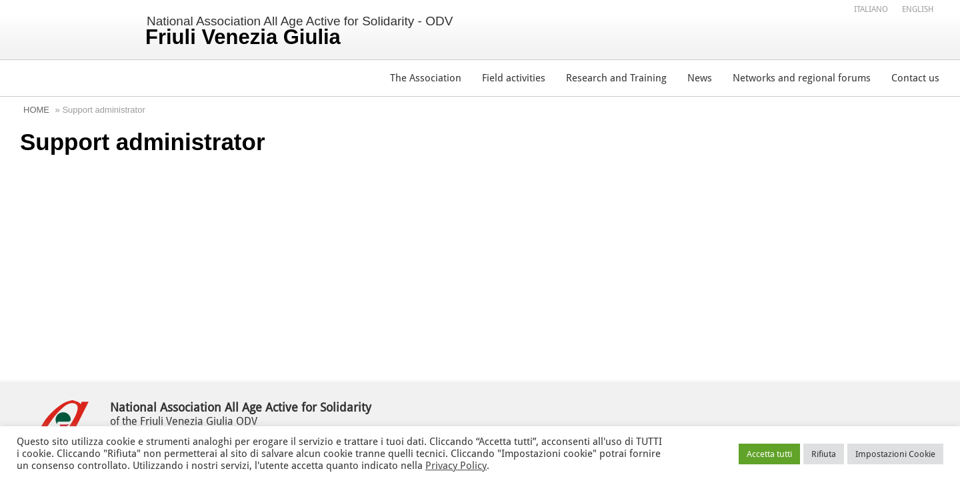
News (699, 78)
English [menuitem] (917, 9)
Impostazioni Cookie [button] (895, 454)
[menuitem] (871, 9)
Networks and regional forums (802, 78)
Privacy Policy (456, 466)
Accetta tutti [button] (769, 454)
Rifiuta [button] (823, 454)
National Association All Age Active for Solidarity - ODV (299, 31)
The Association (425, 78)
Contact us (915, 78)
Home (36, 110)
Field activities (513, 78)
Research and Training (616, 78)
